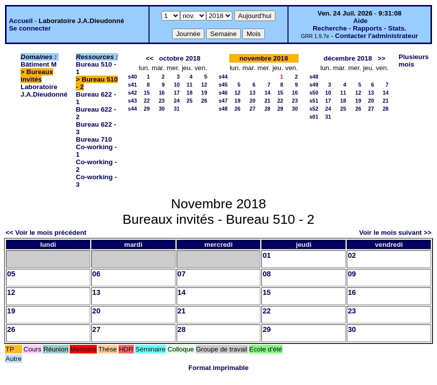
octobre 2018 (179, 58)
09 (352, 274)
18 (190, 93)
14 (267, 93)
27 (252, 109)
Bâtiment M (39, 64)
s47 (223, 101)
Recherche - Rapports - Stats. (359, 28)
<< (149, 58)
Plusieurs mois (414, 60)
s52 (314, 109)
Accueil (21, 21)
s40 (132, 77)
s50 (314, 93)
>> (381, 58)
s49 (314, 85)
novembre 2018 (263, 58)
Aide (360, 21)
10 (177, 85)
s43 (132, 101)
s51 (314, 101)
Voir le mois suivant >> (395, 232)
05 (11, 274)
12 (204, 85)
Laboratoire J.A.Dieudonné (44, 90)
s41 (132, 85)
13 (252, 93)
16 (162, 93)
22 (146, 101)
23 (162, 101)
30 (162, 109)
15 (146, 93)
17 (177, 93)
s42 (132, 93)
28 (267, 109)
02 (352, 255)
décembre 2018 (348, 58)
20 (252, 101)
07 (182, 274)
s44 (132, 109)
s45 (223, 85)
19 (204, 93)
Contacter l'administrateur (376, 36)
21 (267, 101)
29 (146, 109)
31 (177, 109)
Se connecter (30, 28)
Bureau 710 (94, 139)
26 (204, 101)
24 (177, 101)
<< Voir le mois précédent (46, 232)
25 (190, 101)
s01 (314, 117)
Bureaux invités (37, 75)
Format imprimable (219, 367)
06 (96, 274)
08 (266, 274)
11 (190, 85)
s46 (223, 93)
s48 (223, 109)
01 (266, 255)
